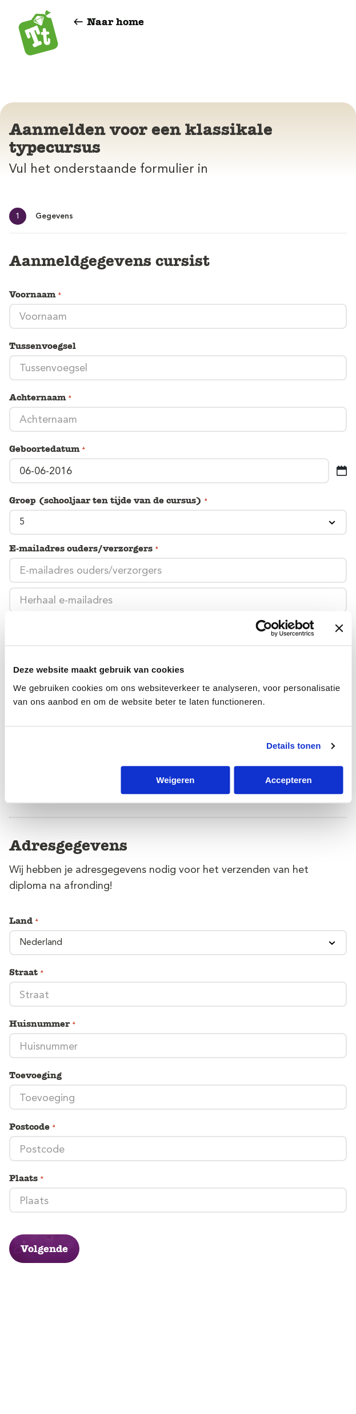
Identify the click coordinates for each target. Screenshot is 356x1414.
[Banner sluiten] (339, 628)
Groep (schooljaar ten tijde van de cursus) (109, 500)
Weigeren (175, 780)
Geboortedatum (47, 449)
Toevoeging (35, 1075)
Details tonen (293, 745)
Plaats (27, 1178)
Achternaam (41, 397)
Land (24, 921)
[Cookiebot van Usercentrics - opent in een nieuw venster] (264, 628)
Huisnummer (43, 1023)
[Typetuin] (38, 35)
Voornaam (35, 294)
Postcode (33, 1126)
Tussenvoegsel (42, 346)
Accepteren (288, 780)
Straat (27, 972)
